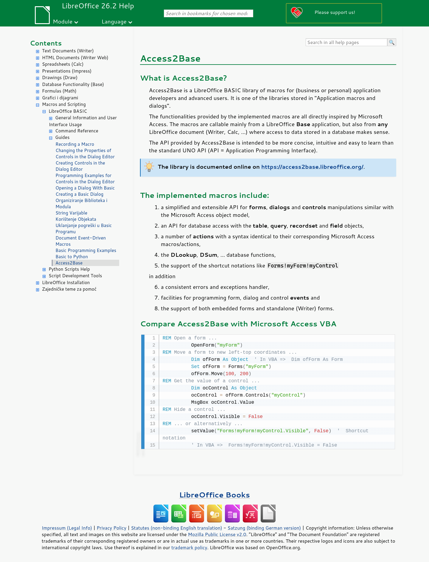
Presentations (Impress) (66, 71)
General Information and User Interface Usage (83, 121)
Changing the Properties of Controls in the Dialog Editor (85, 153)
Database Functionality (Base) (73, 84)
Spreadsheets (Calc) (62, 64)
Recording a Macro (74, 144)
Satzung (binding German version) (264, 527)
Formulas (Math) (59, 91)
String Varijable (71, 213)
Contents (46, 43)
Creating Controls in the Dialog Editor (80, 166)
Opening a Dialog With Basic (85, 188)
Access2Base (69, 263)
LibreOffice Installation (66, 282)
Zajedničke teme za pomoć (69, 289)
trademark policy (189, 547)
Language (114, 21)
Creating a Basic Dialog (79, 194)
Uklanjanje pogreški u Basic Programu (83, 228)
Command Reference (76, 131)
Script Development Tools (75, 276)
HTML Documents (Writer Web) (75, 57)
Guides (62, 137)
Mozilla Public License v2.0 (217, 533)
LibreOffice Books (214, 494)
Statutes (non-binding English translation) (176, 527)
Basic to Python (71, 256)
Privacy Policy (111, 527)
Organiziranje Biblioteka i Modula (81, 203)
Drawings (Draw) (59, 77)
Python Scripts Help (69, 269)
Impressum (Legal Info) (67, 527)
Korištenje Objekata (75, 219)
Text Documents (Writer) (68, 51)
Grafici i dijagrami (60, 98)
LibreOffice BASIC (68, 111)
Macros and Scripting (64, 104)
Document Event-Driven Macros (80, 241)
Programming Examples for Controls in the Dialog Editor (85, 178)
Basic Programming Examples (85, 250)
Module (62, 21)
